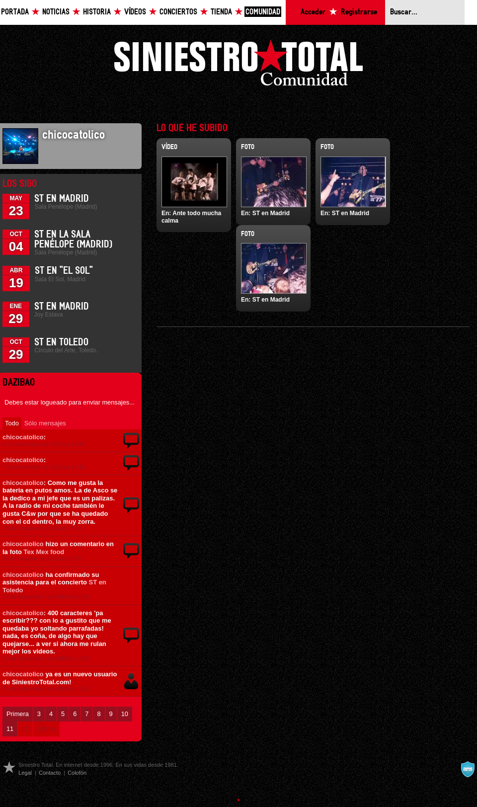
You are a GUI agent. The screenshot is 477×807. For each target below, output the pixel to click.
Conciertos (178, 12)
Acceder (313, 12)
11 (9, 728)
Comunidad (262, 12)
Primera (17, 714)
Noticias (56, 12)
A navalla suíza (468, 769)
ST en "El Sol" (64, 270)
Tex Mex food (43, 552)
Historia (97, 12)
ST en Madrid (61, 198)
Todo (12, 423)
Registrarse (359, 12)
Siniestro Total (238, 65)
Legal (25, 773)
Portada (15, 12)
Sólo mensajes (45, 423)
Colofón (77, 773)
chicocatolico (23, 437)
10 (124, 714)
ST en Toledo (61, 342)
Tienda (221, 12)
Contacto (50, 773)
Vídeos (135, 12)
